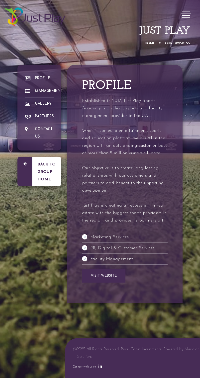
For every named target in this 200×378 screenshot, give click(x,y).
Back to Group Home (36, 171)
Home (150, 43)
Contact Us (39, 133)
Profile (37, 78)
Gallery (38, 103)
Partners (39, 116)
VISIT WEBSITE (104, 276)
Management (39, 91)
